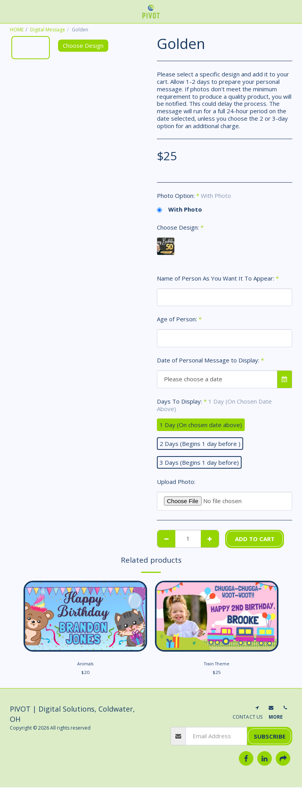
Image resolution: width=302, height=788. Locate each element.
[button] (8, 11)
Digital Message (47, 29)
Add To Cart (255, 539)
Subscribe (270, 737)
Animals (85, 664)
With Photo (179, 209)
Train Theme (217, 664)
